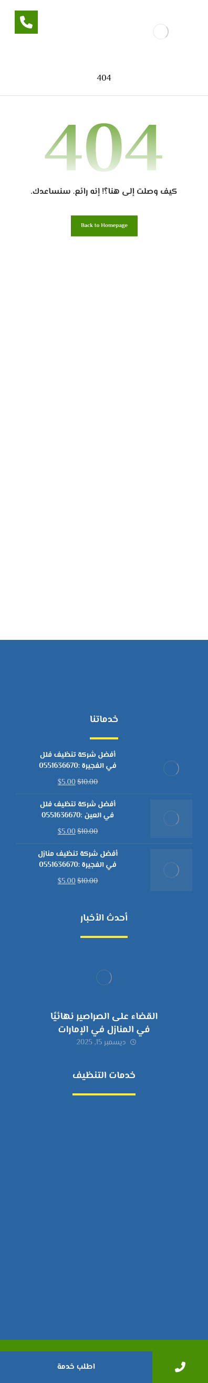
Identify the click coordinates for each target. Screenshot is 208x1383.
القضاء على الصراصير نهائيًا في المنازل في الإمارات (104, 1024)
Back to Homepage (104, 225)
